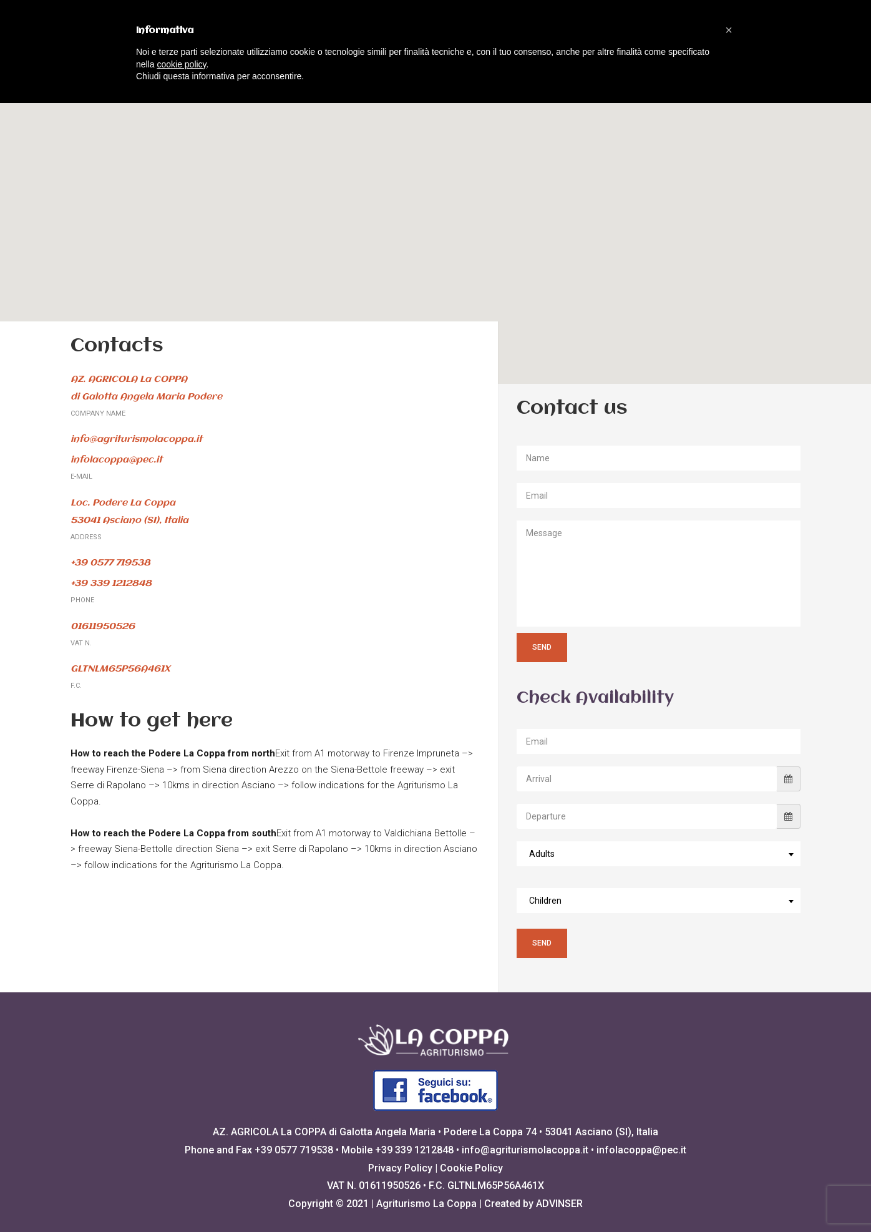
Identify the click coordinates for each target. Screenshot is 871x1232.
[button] (435, 220)
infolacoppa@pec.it (641, 1150)
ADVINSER (559, 1204)
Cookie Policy (471, 1168)
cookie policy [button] (181, 64)
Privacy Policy (400, 1168)
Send (542, 647)
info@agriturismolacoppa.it (525, 1150)
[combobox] (658, 853)
